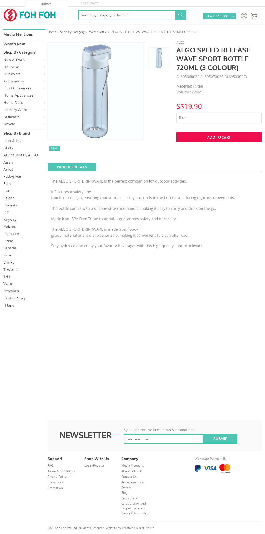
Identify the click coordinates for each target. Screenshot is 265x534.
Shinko (9, 262)
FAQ (50, 465)
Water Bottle (98, 32)
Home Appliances (18, 95)
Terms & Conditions (61, 471)
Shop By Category (72, 32)
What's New (14, 44)
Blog (124, 493)
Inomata (10, 205)
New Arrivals (14, 59)
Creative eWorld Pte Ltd (138, 528)
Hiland (9, 305)
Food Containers (17, 88)
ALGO (8, 147)
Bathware (11, 117)
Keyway (10, 219)
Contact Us (128, 477)
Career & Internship (134, 513)
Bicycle (9, 124)
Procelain (11, 291)
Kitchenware (13, 81)
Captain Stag (14, 298)
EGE (6, 190)
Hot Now (11, 66)
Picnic (8, 241)
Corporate (90, 3)
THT (6, 276)
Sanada (9, 248)
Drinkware (12, 74)
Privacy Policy (57, 477)
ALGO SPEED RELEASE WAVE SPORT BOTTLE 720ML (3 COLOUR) (155, 32)
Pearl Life (11, 233)
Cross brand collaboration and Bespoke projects (133, 503)
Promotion (55, 488)
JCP (6, 212)
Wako (8, 283)
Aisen (8, 162)
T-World (10, 269)
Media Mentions (18, 34)
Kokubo (10, 226)
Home (52, 32)
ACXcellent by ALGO (20, 155)
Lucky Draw (56, 482)
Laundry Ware (15, 109)
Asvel (8, 169)
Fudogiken (12, 176)
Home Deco (13, 102)
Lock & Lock (13, 140)
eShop (46, 4)
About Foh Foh (131, 471)
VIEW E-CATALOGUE (220, 16)
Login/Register (94, 465)
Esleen (9, 198)
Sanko (8, 255)
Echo (7, 183)
